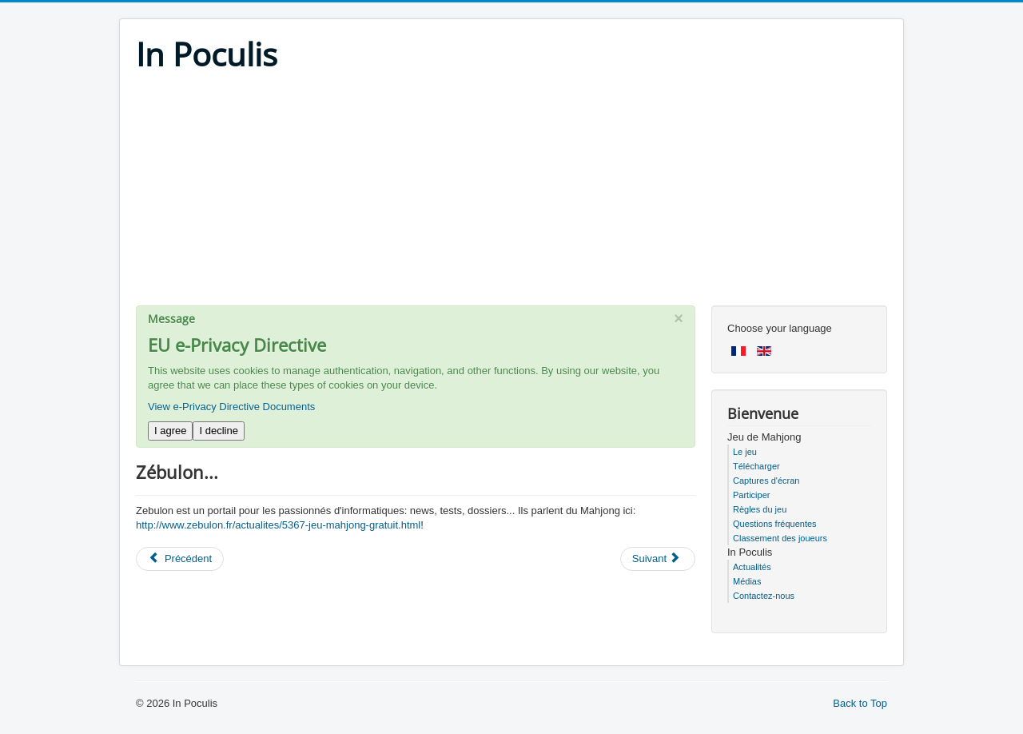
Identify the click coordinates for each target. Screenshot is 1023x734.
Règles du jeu (759, 509)
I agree (170, 431)
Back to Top (860, 703)
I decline (218, 431)
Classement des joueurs (780, 538)
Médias (747, 581)
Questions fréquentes (775, 524)
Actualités (752, 567)
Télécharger (756, 466)
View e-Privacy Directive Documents (231, 407)
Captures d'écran (766, 480)
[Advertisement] (511, 193)
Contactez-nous (763, 595)
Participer (751, 495)
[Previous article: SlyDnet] (180, 559)
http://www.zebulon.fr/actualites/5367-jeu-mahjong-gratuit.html (278, 525)
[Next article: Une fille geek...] (657, 559)
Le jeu (745, 452)
